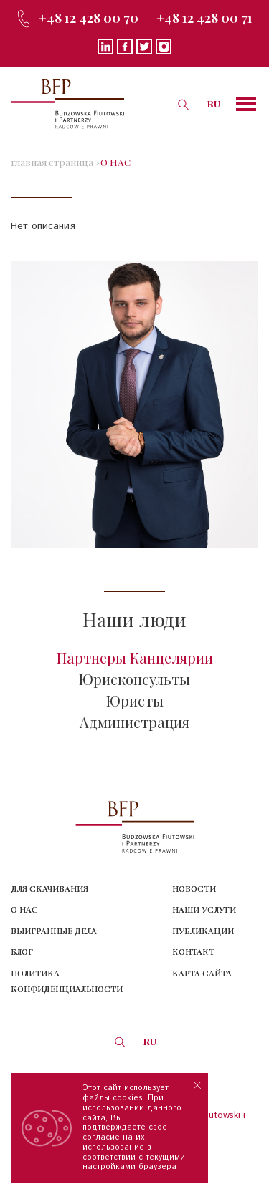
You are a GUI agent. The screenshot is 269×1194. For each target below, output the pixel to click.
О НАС (115, 161)
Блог (22, 951)
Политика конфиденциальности (67, 981)
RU (213, 103)
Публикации (203, 930)
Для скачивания (49, 888)
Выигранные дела (54, 930)
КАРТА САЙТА (202, 973)
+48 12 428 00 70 (88, 17)
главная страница (52, 161)
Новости (194, 888)
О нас (24, 909)
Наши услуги (204, 909)
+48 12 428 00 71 (204, 17)
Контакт (193, 951)
